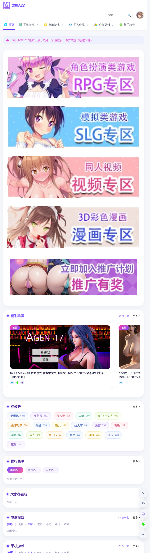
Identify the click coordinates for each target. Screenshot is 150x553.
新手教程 (127, 25)
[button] (119, 15)
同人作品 (79, 25)
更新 (21, 524)
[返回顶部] (143, 535)
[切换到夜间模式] (143, 493)
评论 (57, 524)
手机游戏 (29, 25)
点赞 (48, 524)
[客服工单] (143, 504)
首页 (9, 25)
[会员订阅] (143, 514)
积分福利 (104, 25)
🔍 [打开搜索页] (129, 15)
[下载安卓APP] (143, 524)
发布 (30, 524)
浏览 (39, 524)
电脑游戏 (54, 25)
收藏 (66, 524)
